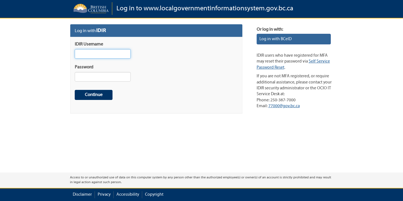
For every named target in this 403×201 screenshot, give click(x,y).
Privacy (104, 194)
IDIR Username (89, 44)
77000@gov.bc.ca (284, 106)
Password (84, 67)
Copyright (154, 194)
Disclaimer (82, 194)
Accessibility (127, 194)
